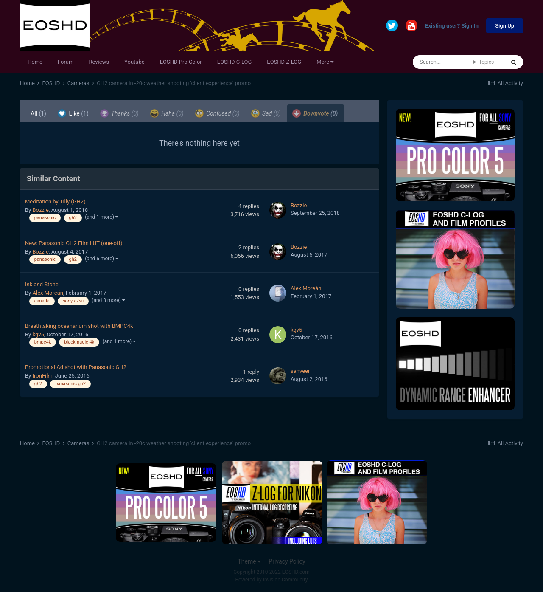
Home (35, 62)
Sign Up (504, 26)
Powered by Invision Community (271, 580)
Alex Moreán (47, 293)
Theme (249, 561)
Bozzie (40, 210)
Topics (486, 62)
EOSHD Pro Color (181, 62)
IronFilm (42, 375)
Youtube (134, 62)
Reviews (99, 62)
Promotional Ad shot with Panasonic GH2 (75, 367)
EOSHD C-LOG (234, 62)
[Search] (443, 62)
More (324, 62)
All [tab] (38, 113)
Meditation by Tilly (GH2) (55, 201)
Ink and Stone (42, 284)
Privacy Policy (287, 561)
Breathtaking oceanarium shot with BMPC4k (79, 326)
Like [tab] (73, 113)
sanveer (300, 371)
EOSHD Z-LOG (284, 62)
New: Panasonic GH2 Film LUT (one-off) (74, 243)
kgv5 (38, 334)
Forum (65, 62)
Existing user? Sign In (452, 26)
